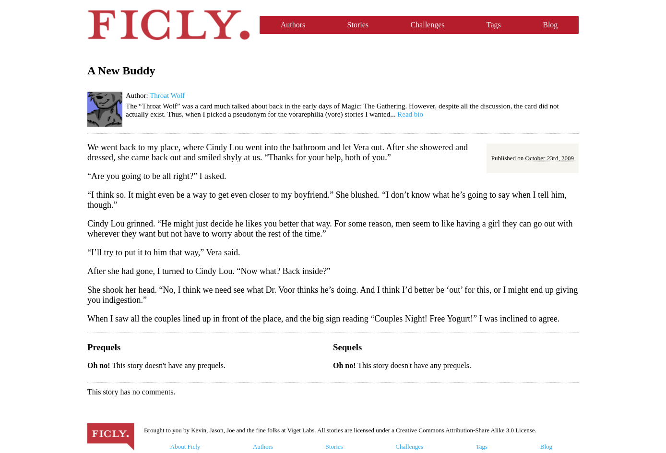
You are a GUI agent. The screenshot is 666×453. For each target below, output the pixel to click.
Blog (550, 25)
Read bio (410, 114)
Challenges (427, 25)
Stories (358, 25)
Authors (293, 25)
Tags (494, 25)
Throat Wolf (167, 95)
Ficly (168, 25)
